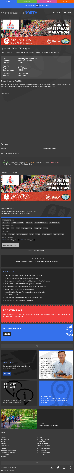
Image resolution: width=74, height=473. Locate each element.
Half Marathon (27, 228)
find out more (44, 5)
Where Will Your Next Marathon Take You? (19, 300)
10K (12, 228)
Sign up (7, 374)
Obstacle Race (58, 234)
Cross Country (22, 234)
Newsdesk (5, 440)
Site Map (4, 449)
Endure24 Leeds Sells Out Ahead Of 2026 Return (21, 278)
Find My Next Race (10, 245)
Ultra (46, 228)
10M (17, 228)
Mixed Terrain (46, 234)
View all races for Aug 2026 (12, 81)
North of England (17, 222)
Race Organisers (43, 443)
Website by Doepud (7, 470)
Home (3, 438)
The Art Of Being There (12, 295)
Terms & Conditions (8, 451)
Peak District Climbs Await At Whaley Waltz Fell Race (23, 284)
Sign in (7, 334)
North (8, 1)
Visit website (22, 76)
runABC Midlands (43, 453)
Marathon (37, 228)
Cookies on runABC (8, 453)
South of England (41, 222)
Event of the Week (43, 445)
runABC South (42, 455)
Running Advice (43, 440)
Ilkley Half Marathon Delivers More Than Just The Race (23, 275)
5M (8, 228)
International (54, 222)
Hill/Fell (11, 234)
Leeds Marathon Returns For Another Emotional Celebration (25, 292)
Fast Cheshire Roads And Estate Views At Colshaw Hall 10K (25, 298)
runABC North (42, 451)
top (37, 346)
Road (4, 234)
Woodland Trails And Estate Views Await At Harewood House (25, 286)
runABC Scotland (43, 449)
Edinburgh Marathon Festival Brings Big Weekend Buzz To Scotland (27, 281)
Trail (31, 234)
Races (3, 441)
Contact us (5, 455)
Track (38, 234)
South (65, 1)
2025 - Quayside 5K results (10, 153)
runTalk (40, 438)
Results (4, 443)
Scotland (27, 1)
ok (37, 5)
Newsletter (5, 445)
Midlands (47, 1)
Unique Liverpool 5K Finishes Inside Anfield (19, 289)
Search (3, 457)
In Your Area (41, 441)
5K (3, 228)
